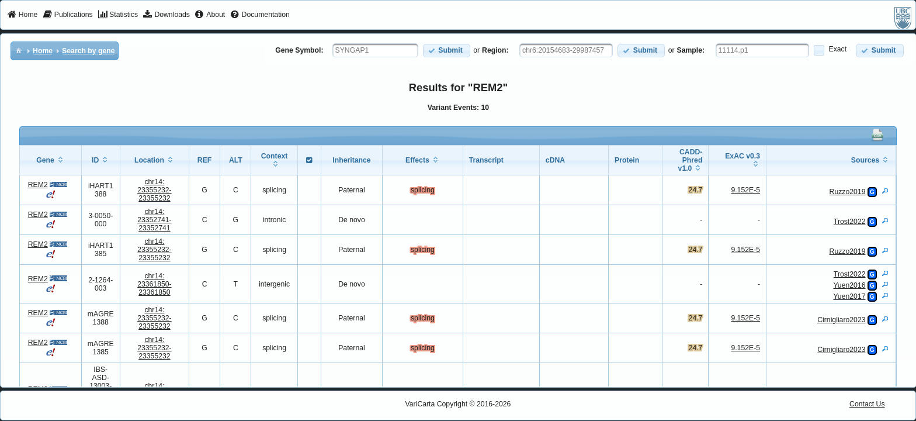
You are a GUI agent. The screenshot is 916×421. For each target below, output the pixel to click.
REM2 (38, 185)
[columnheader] (50, 160)
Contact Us (867, 404)
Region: (495, 50)
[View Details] (885, 190)
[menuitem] (22, 15)
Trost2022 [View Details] (850, 222)
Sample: (691, 50)
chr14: (154, 190)
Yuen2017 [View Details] (849, 296)
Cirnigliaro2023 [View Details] (841, 320)
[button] (446, 50)
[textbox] (375, 50)
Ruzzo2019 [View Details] (848, 192)
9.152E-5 (745, 190)
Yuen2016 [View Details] (849, 285)
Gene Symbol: (299, 50)
